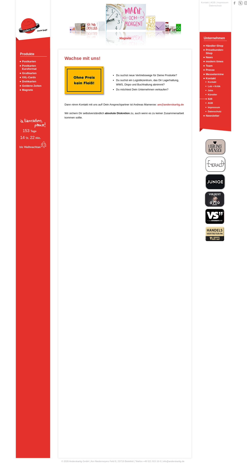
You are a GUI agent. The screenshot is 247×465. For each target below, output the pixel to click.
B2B (210, 99)
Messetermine (215, 74)
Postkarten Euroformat (29, 67)
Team (209, 65)
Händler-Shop (214, 45)
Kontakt (205, 2)
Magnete (27, 89)
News (209, 57)
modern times (214, 61)
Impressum (222, 2)
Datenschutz (215, 5)
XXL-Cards (29, 77)
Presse (210, 69)
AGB (213, 2)
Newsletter (212, 115)
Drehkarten (29, 81)
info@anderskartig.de (173, 461)
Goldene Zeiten (31, 85)
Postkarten (29, 61)
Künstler (212, 94)
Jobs (210, 90)
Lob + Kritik (214, 86)
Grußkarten (29, 73)
